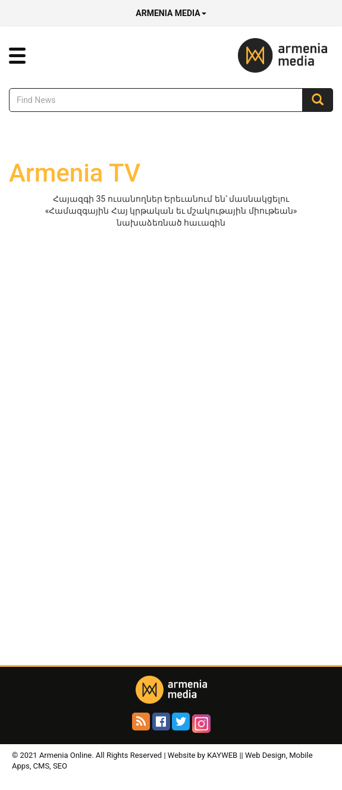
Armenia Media (171, 13)
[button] (17, 56)
